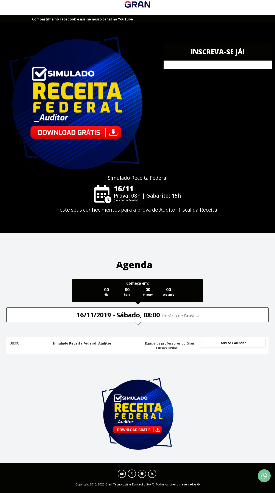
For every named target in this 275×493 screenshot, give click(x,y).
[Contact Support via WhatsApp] (264, 475)
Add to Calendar (233, 343)
